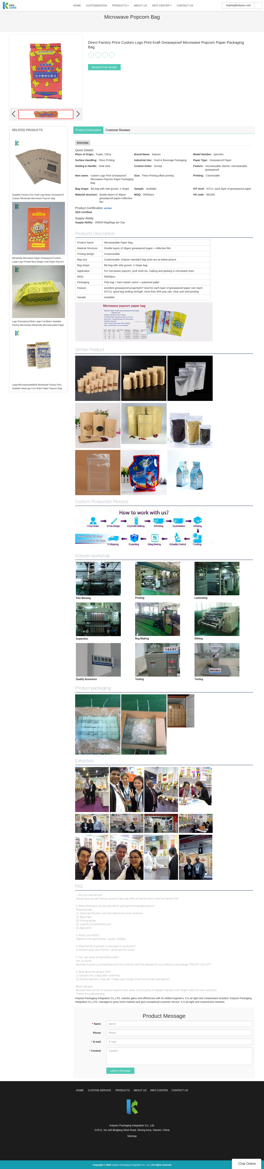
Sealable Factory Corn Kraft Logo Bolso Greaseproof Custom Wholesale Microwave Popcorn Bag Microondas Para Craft (38, 198)
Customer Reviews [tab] (118, 130)
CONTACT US (183, 6)
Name (96, 1023)
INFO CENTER (159, 6)
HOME (76, 6)
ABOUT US (139, 6)
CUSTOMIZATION (95, 6)
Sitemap (132, 1136)
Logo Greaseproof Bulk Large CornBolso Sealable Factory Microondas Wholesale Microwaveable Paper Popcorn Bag (38, 325)
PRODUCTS (118, 6)
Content (95, 1050)
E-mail (96, 1041)
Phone (97, 1032)
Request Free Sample (104, 67)
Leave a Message (120, 1070)
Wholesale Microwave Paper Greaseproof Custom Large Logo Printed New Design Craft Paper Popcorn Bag (38, 262)
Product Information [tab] (88, 130)
